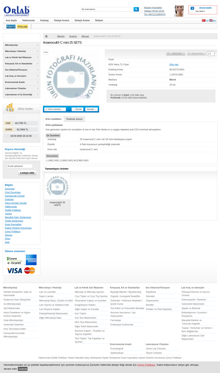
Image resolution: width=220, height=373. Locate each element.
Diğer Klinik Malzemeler (86, 326)
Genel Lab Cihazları (156, 348)
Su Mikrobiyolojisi (12, 304)
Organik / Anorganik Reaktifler (125, 296)
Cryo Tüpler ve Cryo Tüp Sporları (91, 296)
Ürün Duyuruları (13, 192)
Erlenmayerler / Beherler (194, 299)
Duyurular (10, 189)
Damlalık (150, 296)
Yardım (8, 213)
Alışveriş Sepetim (205, 8)
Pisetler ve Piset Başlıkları (159, 309)
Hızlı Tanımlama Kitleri (15, 329)
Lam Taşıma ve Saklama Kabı (54, 305)
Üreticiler (9, 199)
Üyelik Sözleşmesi (14, 221)
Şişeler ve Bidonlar (191, 308)
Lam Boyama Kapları (49, 309)
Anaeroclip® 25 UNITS (57, 203)
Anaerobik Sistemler (73, 36)
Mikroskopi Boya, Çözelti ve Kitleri (56, 300)
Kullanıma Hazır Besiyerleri (17, 299)
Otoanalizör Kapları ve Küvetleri (90, 300)
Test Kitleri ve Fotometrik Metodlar (127, 308)
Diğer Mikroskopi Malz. (50, 318)
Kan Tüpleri (80, 313)
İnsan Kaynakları (13, 224)
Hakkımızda (11, 206)
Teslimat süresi (74, 119)
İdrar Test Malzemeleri (86, 322)
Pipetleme (151, 292)
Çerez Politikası (12, 231)
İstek (7, 242)
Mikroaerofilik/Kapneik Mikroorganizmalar (85, 36)
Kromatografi (116, 348)
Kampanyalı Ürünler (15, 196)
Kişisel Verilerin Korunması (18, 228)
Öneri (7, 238)
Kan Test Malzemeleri (85, 318)
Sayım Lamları (46, 296)
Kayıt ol (11, 26)
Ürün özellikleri (53, 119)
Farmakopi (115, 320)
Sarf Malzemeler (12, 308)
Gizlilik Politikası (13, 210)
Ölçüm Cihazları (154, 353)
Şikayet (8, 235)
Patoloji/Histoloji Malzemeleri (53, 313)
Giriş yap (22, 26)
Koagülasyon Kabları (85, 305)
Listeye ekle (27, 172)
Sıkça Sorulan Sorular (16, 203)
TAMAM (22, 368)
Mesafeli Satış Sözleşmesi (18, 217)
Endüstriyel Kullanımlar (121, 324)
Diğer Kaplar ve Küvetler (87, 309)
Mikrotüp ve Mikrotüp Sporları (89, 292)
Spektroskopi (116, 353)
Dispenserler (152, 300)
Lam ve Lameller (47, 292)
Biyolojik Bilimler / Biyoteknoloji (125, 292)
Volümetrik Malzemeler (193, 304)
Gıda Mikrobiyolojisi (13, 320)
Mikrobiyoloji (61, 36)
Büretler (150, 305)
